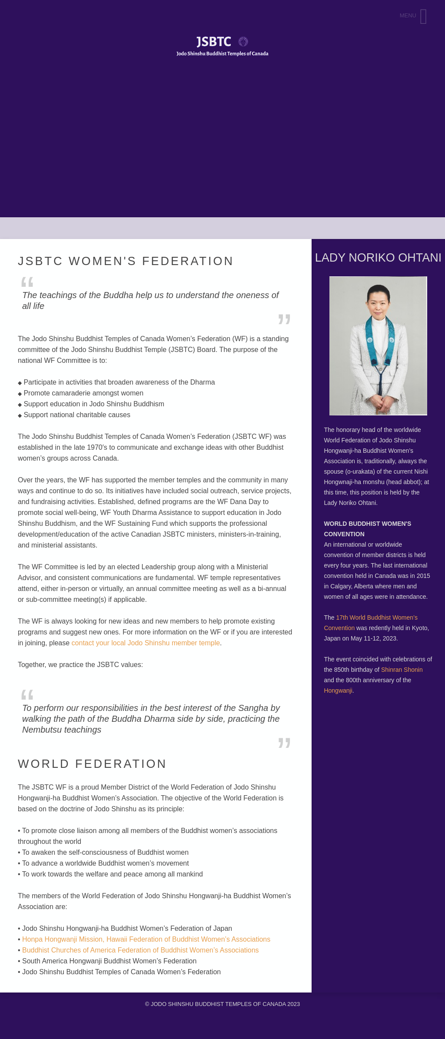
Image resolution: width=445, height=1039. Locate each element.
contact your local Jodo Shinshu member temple (146, 643)
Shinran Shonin (402, 669)
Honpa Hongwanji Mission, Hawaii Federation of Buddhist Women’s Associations (146, 939)
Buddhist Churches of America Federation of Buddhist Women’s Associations (140, 950)
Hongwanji (338, 690)
